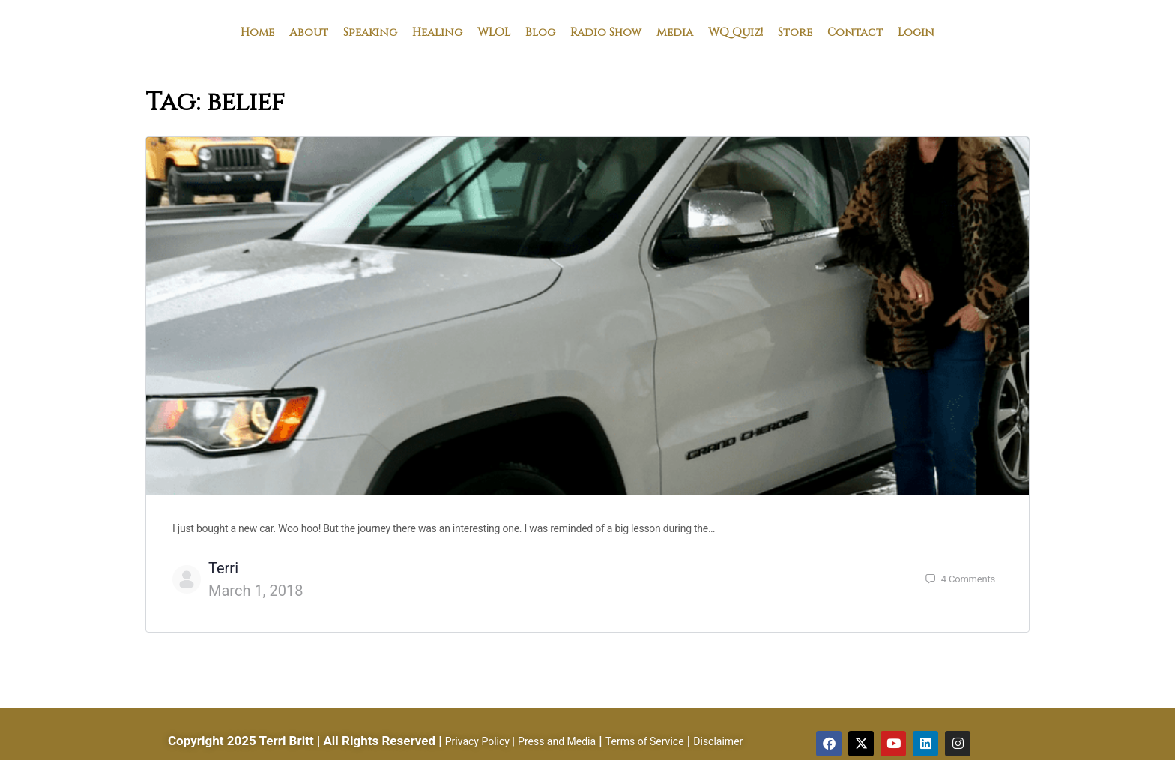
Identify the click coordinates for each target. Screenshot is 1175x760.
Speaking (370, 31)
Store (795, 31)
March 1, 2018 (255, 591)
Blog (540, 31)
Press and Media (557, 741)
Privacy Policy (477, 741)
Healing (437, 31)
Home (257, 31)
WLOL (493, 31)
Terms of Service (644, 741)
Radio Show (605, 31)
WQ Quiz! (735, 31)
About (308, 31)
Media (674, 31)
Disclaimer (718, 741)
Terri (223, 568)
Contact (855, 31)
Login (916, 31)
